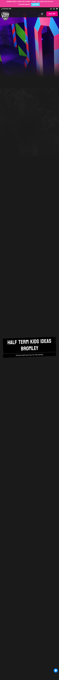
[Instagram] (54, 9)
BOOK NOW (35, 4)
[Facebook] (57, 9)
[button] (42, 14)
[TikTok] (51, 9)
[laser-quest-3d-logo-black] (5, 16)
